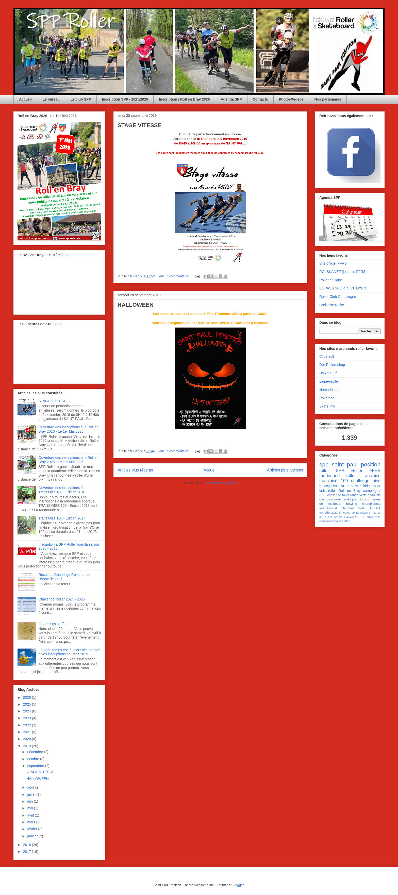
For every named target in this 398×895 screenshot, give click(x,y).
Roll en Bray (349, 491)
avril (31, 815)
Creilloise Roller (331, 305)
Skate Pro (327, 406)
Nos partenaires (327, 99)
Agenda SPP (231, 99)
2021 (27, 732)
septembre (36, 766)
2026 (27, 697)
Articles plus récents (135, 470)
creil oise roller (330, 499)
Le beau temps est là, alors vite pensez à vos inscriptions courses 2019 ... (69, 652)
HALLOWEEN (136, 305)
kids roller (327, 491)
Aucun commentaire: (174, 276)
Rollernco (326, 398)
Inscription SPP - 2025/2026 (125, 99)
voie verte (351, 485)
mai (30, 808)
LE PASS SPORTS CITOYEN (342, 288)
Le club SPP (81, 99)
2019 (27, 746)
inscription (329, 485)
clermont (347, 508)
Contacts (260, 99)
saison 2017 (342, 521)
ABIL (322, 495)
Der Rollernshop (332, 365)
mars (31, 822)
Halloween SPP (354, 516)
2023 (27, 718)
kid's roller (371, 486)
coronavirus (326, 521)
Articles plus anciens (285, 470)
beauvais (374, 495)
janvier (33, 836)
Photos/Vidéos (291, 99)
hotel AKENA (369, 508)
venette (324, 512)
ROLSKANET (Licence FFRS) (343, 272)
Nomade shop (330, 390)
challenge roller (338, 495)
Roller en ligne (330, 280)
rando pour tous (354, 499)
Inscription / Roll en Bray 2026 (184, 99)
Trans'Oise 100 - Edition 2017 (62, 518)
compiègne (372, 491)
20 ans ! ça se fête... (55, 624)
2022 (27, 725)
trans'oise (371, 475)
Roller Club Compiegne (337, 297)
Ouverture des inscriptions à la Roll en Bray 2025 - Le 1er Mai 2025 (69, 459)
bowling (351, 504)
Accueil (25, 99)
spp (323, 464)
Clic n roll (326, 356)
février (32, 829)
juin (30, 801)
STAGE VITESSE (139, 125)
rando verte (358, 495)
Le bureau (51, 99)
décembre (35, 752)
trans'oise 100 (333, 480)
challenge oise (365, 480)
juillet (31, 794)
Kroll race (373, 516)
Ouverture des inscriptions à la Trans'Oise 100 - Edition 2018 (63, 490)
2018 (27, 845)
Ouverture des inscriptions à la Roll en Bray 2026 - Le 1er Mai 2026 (69, 429)
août (31, 787)
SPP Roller (349, 470)
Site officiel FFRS (333, 263)
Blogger (238, 885)
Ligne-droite (328, 381)
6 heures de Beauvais (353, 512)
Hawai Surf (328, 373)
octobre (33, 759)
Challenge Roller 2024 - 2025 (62, 599)
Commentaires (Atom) (220, 483)
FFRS (374, 470)
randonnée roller (337, 475)
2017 (27, 852)
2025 (27, 704)
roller (324, 470)
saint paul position (356, 464)
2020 (27, 739)
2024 (27, 711)
